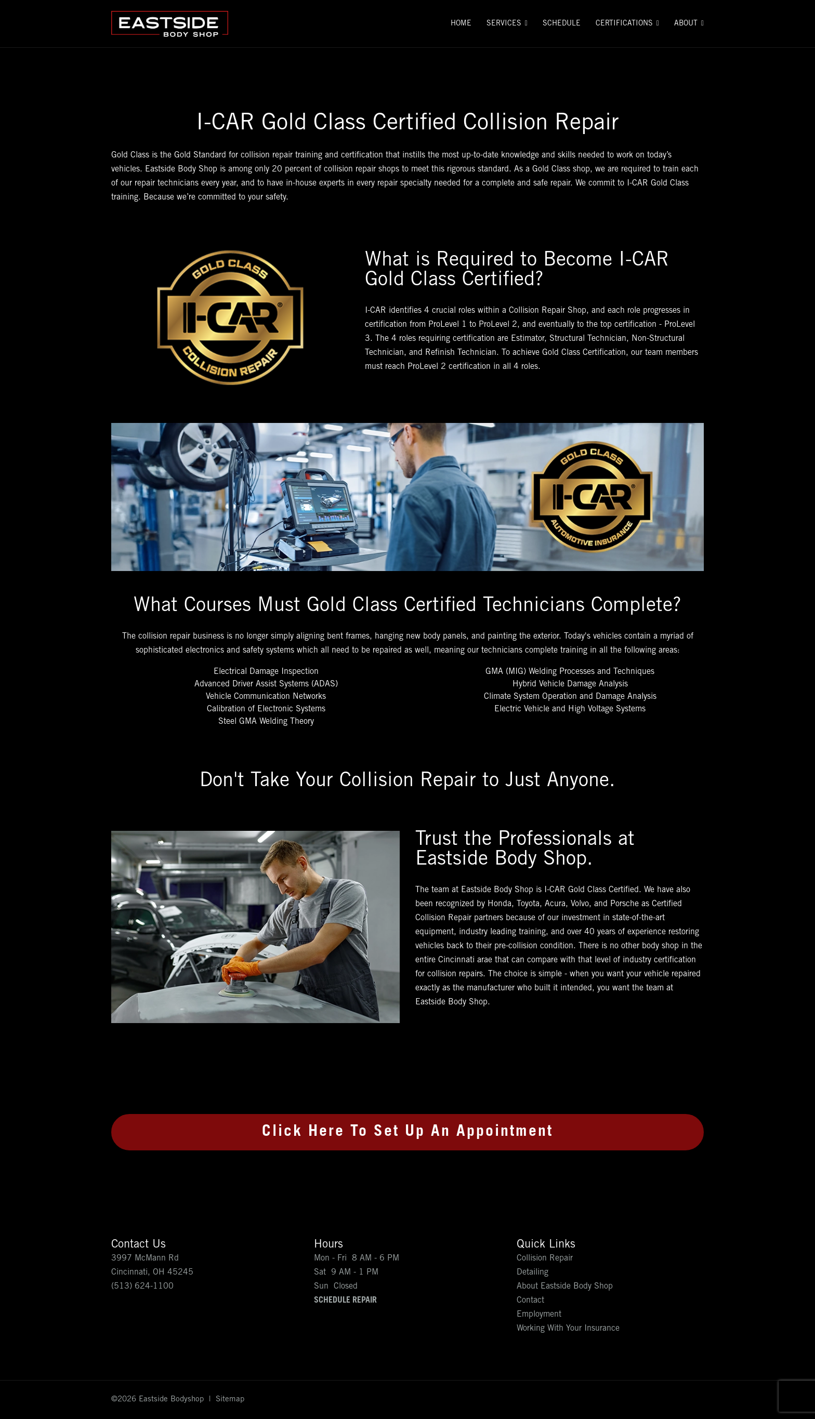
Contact (530, 1300)
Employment (539, 1314)
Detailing (532, 1272)
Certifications (624, 24)
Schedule (562, 24)
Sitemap (230, 1399)
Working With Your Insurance (568, 1328)
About (686, 24)
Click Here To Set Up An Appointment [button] (407, 1132)
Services (504, 24)
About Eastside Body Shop (565, 1286)
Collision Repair (545, 1258)
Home (461, 24)
